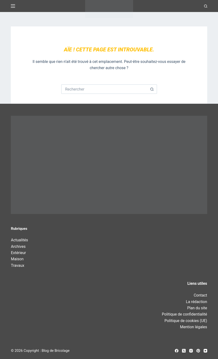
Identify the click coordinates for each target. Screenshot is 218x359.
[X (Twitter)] (184, 351)
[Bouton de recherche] (152, 89)
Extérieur (18, 252)
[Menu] (13, 6)
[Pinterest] (198, 351)
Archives (18, 246)
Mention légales (193, 327)
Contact (200, 295)
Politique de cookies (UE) (186, 320)
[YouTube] (205, 351)
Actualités (19, 240)
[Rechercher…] (104, 89)
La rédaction (196, 301)
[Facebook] (176, 351)
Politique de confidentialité (184, 314)
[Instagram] (191, 351)
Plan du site (197, 308)
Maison (17, 259)
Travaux (17, 265)
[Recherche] (205, 6)
